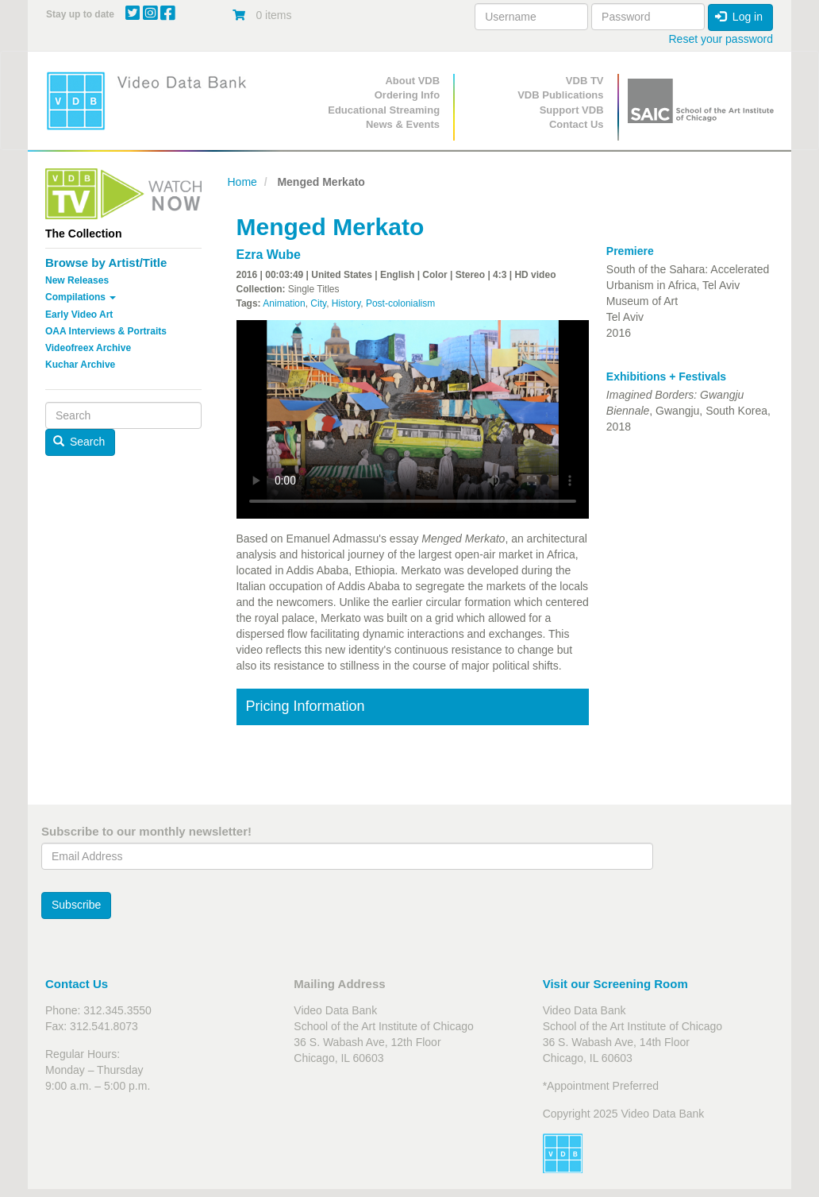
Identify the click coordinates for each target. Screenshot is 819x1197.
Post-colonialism (400, 303)
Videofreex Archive (88, 347)
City (318, 303)
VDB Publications (560, 95)
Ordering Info (407, 95)
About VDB (412, 81)
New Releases (77, 280)
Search (79, 441)
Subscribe (76, 904)
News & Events (403, 124)
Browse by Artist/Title (106, 262)
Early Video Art (79, 314)
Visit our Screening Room (615, 983)
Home (242, 182)
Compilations (80, 297)
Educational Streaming (384, 110)
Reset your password (720, 39)
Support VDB (572, 110)
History (346, 303)
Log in (739, 16)
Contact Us (576, 124)
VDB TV (585, 81)
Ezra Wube (269, 254)
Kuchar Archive (80, 364)
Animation (284, 303)
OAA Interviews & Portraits (106, 331)
